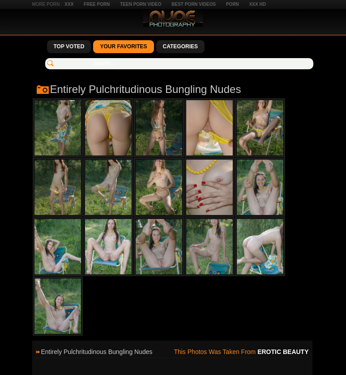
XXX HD (257, 4)
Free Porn (97, 4)
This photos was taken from (241, 351)
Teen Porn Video (140, 4)
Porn (232, 4)
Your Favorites (123, 46)
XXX (68, 4)
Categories (180, 46)
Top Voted (69, 46)
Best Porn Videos (193, 4)
